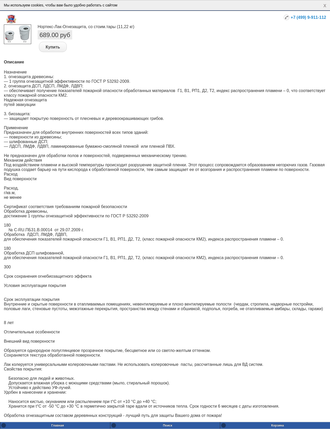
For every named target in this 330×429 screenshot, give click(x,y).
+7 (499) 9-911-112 (308, 17)
